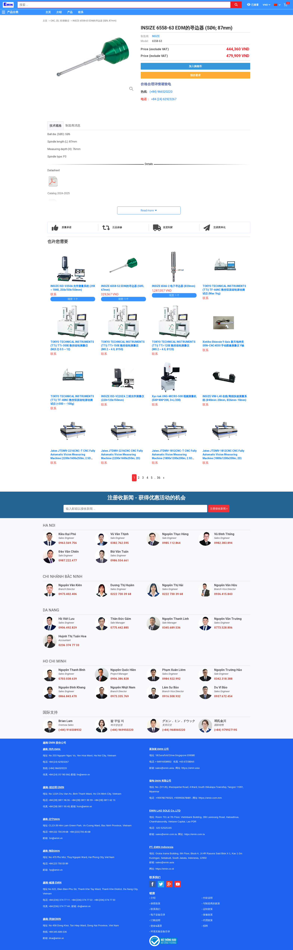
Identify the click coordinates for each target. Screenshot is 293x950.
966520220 (164, 91)
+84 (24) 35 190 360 (59, 774)
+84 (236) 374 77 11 (59, 900)
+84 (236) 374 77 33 (104, 900)
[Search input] (122, 4)
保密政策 (155, 903)
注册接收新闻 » (219, 508)
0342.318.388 (223, 678)
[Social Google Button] (169, 884)
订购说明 (155, 920)
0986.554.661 (119, 560)
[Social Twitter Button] (161, 884)
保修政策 (207, 914)
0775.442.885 (119, 627)
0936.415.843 (223, 594)
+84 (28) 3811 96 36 (59, 800)
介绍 (59, 12)
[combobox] (122, 4)
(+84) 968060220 (173, 730)
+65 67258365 (186, 761)
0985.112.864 (171, 543)
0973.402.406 (67, 594)
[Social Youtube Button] (178, 884)
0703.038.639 (67, 678)
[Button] (3, 12)
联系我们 (155, 909)
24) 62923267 (167, 99)
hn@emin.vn (83, 774)
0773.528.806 (223, 627)
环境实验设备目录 (160, 931)
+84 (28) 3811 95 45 (59, 806)
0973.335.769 (119, 696)
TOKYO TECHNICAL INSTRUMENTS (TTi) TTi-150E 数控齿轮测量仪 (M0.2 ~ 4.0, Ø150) (123, 345)
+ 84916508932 (163, 761)
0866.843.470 (67, 696)
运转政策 (207, 909)
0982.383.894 (223, 543)
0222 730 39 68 (120, 594)
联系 (80, 12)
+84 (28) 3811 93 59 (82, 800)
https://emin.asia (190, 768)
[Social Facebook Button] (152, 884)
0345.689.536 (171, 627)
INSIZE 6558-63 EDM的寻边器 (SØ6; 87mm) (94, 20)
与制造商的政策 (211, 903)
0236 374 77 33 (68, 645)
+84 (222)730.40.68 (80, 831)
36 (158, 477)
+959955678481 (183, 797)
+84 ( (154, 99)
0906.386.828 (119, 678)
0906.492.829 (67, 627)
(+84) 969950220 (121, 730)
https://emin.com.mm (210, 797)
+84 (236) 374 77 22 (82, 900)
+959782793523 (164, 797)
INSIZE (156, 36)
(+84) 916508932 (69, 730)
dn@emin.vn (84, 906)
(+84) (153, 91)
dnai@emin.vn (56, 938)
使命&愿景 (156, 925)
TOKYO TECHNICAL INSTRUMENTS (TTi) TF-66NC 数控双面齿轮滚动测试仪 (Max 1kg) (224, 290)
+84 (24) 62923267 (59, 761)
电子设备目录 (157, 914)
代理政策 (207, 920)
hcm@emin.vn (84, 806)
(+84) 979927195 (225, 730)
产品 (70, 12)
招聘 (205, 925)
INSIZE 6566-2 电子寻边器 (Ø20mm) (173, 286)
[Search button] (236, 4)
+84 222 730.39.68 (59, 831)
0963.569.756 (67, 543)
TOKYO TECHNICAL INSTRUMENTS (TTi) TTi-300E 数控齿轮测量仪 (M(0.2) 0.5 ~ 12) (72, 345)
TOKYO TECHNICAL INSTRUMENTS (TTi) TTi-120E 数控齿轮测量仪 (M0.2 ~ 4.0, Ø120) (174, 345)
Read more (147, 210)
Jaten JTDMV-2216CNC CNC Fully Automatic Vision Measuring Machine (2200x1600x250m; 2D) (122, 454)
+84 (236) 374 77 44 (59, 906)
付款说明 (207, 897)
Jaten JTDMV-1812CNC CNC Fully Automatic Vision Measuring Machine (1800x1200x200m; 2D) (223, 454)
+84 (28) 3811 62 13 (104, 800)
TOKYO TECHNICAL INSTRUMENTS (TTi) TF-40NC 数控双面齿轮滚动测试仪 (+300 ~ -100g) (72, 400)
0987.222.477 (67, 560)
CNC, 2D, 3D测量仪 (59, 20)
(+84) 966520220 (58, 768)
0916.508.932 (171, 696)
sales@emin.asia (164, 768)
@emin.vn (57, 869)
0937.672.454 (223, 696)
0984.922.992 (171, 678)
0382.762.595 (119, 543)
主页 (48, 12)
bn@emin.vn (56, 838)
